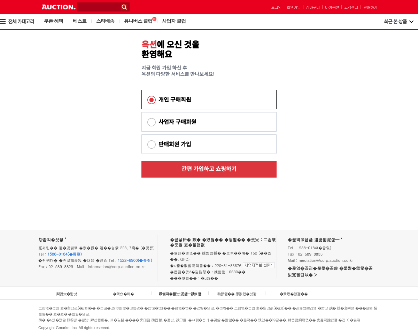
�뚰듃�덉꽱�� (294, 293)
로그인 (276, 7)
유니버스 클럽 (140, 20)
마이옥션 (332, 7)
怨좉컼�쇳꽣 (50, 239)
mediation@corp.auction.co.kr (326, 260)
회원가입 (294, 7)
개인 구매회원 (174, 99)
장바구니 (313, 7)
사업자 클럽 (174, 20)
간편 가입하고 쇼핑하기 (209, 169)
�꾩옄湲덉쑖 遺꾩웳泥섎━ (313, 239)
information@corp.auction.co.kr (116, 266)
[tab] (209, 99)
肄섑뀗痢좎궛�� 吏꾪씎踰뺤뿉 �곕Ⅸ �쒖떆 (324, 319)
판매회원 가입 (174, 144)
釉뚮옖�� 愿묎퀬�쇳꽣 (236, 293)
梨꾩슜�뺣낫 (66, 293)
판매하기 (370, 7)
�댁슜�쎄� (123, 293)
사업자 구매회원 (177, 122)
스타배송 (105, 20)
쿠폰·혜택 (53, 20)
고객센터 (351, 7)
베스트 (79, 20)
